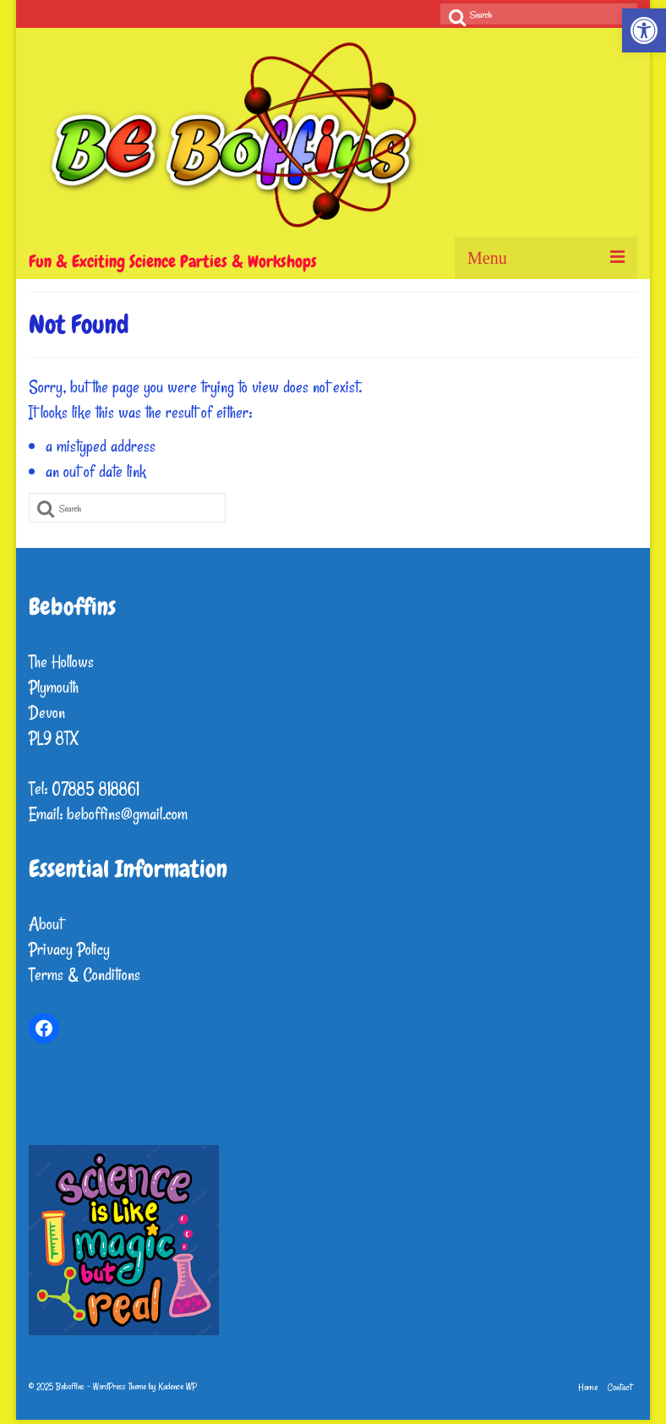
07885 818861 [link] (95, 788)
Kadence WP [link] (177, 1386)
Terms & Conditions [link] (84, 974)
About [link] (46, 923)
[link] (644, 30)
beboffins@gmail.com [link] (127, 813)
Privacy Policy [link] (69, 949)
